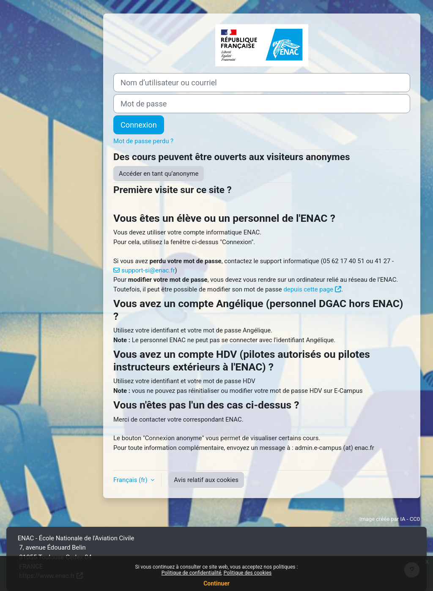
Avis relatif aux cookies (206, 480)
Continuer (216, 583)
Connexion (139, 124)
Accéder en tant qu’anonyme (158, 173)
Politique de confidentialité (192, 573)
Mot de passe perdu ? (143, 141)
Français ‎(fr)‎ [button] (131, 480)
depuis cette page (308, 289)
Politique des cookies (248, 573)
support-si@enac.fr (148, 270)
